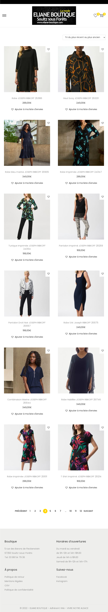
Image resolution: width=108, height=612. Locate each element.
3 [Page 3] (40, 511)
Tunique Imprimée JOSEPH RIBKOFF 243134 (26, 247)
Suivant (88, 511)
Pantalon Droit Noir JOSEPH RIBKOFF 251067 (26, 324)
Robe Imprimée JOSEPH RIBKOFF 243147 (81, 171)
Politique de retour (14, 576)
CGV (7, 585)
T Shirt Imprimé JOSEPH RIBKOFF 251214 (81, 476)
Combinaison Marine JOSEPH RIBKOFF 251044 (27, 401)
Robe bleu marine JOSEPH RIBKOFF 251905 (27, 171)
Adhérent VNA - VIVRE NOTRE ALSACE (69, 608)
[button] (48, 49)
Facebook (61, 576)
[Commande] (84, 37)
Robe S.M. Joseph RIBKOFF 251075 (81, 322)
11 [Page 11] (76, 511)
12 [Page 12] (81, 511)
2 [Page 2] (35, 511)
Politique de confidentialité (19, 589)
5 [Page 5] (50, 511)
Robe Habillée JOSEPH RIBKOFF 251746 (81, 399)
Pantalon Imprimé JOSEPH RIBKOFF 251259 (81, 245)
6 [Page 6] (55, 511)
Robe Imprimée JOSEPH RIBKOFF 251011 (27, 476)
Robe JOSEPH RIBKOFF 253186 (27, 98)
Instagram (61, 581)
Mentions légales (14, 581)
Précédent (21, 511)
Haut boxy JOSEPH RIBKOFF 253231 (81, 98)
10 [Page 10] (70, 511)
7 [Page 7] (60, 511)
